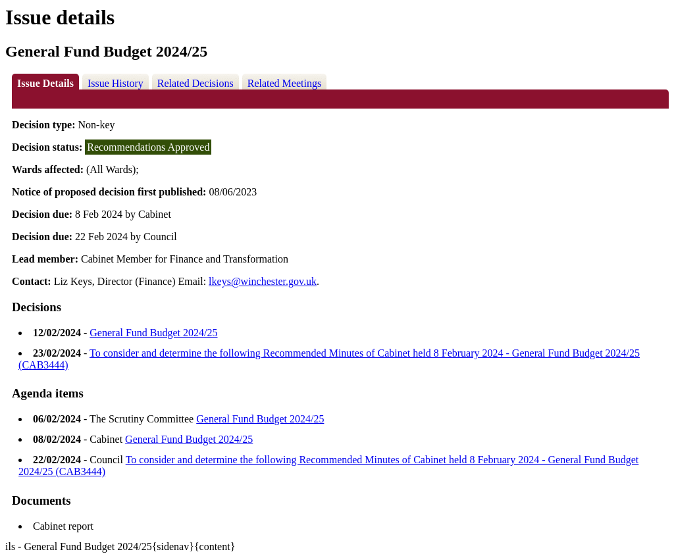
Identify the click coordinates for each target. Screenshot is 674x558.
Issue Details (45, 83)
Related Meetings (284, 83)
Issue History (115, 83)
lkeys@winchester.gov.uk (263, 281)
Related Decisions (195, 83)
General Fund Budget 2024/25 (153, 332)
